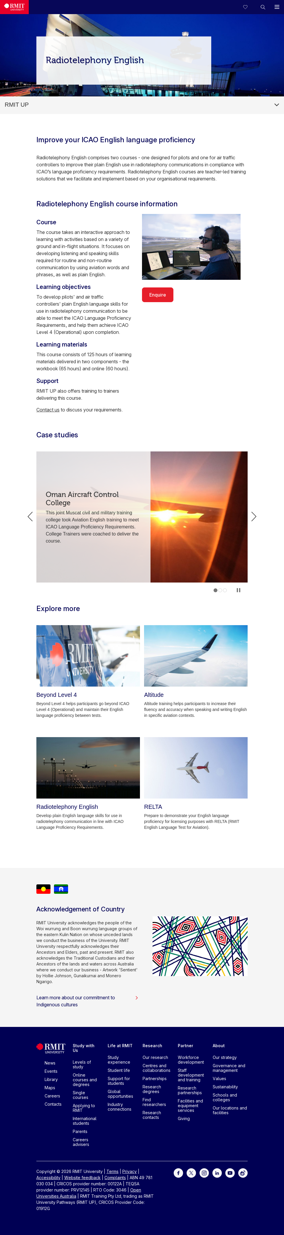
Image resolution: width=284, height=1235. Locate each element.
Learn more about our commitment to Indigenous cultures (87, 1001)
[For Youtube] (230, 1172)
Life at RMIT (120, 1045)
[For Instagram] (204, 1172)
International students (85, 1121)
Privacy (129, 1171)
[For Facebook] (178, 1172)
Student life (119, 1070)
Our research (155, 1057)
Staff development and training (191, 1075)
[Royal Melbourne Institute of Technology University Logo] (14, 7)
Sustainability (225, 1086)
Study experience (119, 1060)
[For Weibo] (243, 1172)
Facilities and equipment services (190, 1105)
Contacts (53, 1104)
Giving (184, 1118)
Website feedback (82, 1177)
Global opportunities (120, 1094)
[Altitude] (196, 656)
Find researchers (154, 1102)
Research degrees (152, 1089)
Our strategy (225, 1057)
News (50, 1062)
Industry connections (119, 1107)
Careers (52, 1095)
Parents (80, 1131)
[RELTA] (196, 768)
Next (253, 516)
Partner (185, 1045)
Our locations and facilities (230, 1110)
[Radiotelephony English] (88, 768)
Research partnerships (190, 1090)
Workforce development (191, 1060)
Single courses (80, 1095)
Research (152, 1045)
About (219, 1045)
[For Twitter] (191, 1172)
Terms (113, 1171)
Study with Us (83, 1048)
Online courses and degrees (85, 1079)
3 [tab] (225, 590)
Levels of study (82, 1064)
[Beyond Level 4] (88, 656)
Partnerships (155, 1078)
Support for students (119, 1081)
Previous (30, 516)
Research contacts (152, 1115)
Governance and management (229, 1068)
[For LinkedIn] (217, 1172)
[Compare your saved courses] (249, 7)
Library (51, 1079)
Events (51, 1071)
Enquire (157, 295)
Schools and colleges (225, 1097)
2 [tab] (220, 590)
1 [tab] (215, 590)
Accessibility (48, 1177)
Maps (50, 1087)
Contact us (48, 410)
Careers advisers (81, 1142)
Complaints (115, 1177)
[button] (263, 7)
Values (219, 1078)
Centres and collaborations (156, 1068)
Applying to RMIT (84, 1108)
